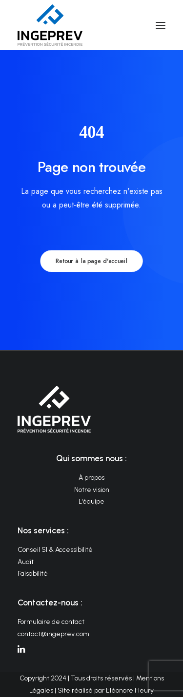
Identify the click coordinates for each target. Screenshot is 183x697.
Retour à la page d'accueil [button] (91, 261)
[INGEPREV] (50, 25)
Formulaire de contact (51, 622)
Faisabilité (33, 573)
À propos (91, 477)
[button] (160, 25)
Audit (26, 562)
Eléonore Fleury (130, 690)
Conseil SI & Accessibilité (55, 550)
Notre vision (91, 490)
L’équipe (91, 501)
